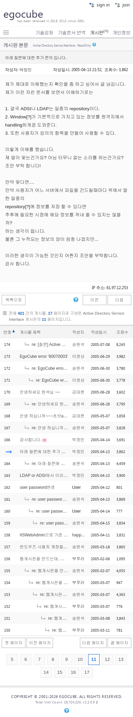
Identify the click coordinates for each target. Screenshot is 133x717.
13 (120, 659)
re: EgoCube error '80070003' (55, 368)
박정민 (25, 69)
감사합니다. (30, 439)
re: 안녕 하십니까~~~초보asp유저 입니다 (65, 428)
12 (107, 659)
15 (59, 672)
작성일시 (99, 332)
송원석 (78, 344)
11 (93, 659)
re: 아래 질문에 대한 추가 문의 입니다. (63, 463)
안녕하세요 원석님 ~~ (40, 392)
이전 (94, 300)
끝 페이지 (119, 642)
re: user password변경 (48, 499)
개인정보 (121, 32)
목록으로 (13, 300)
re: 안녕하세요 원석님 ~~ (51, 404)
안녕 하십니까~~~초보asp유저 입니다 (54, 416)
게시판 (99, 32)
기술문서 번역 (72, 32)
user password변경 (37, 487)
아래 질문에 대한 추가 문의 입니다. (52, 451)
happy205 (81, 535)
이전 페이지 (40, 642)
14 (46, 672)
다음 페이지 (93, 642)
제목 (36, 332)
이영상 (78, 356)
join (122, 4)
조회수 (122, 332)
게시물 (30, 332)
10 (80, 659)
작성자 (78, 332)
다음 (119, 300)
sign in (99, 4)
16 (73, 672)
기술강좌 (44, 32)
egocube (23, 13)
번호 (7, 332)
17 (86, 672)
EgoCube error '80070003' (44, 356)
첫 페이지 (13, 642)
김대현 (78, 392)
